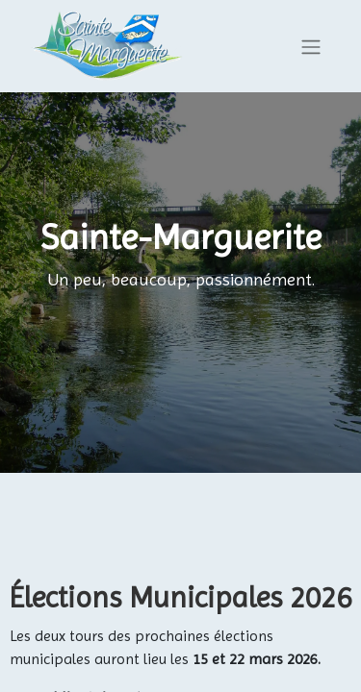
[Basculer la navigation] (311, 46)
